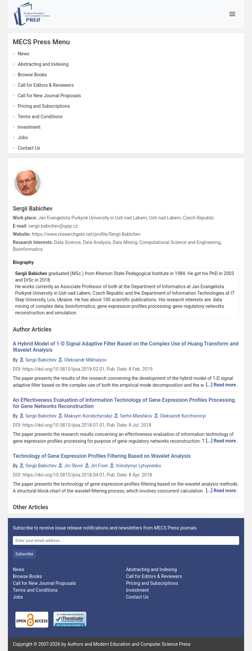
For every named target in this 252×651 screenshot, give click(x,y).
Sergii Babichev (40, 360)
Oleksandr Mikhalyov (85, 360)
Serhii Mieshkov (136, 415)
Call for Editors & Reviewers (46, 85)
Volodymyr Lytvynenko (138, 465)
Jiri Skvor (73, 465)
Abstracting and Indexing (43, 64)
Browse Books (32, 74)
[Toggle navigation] (232, 14)
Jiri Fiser (99, 465)
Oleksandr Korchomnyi (183, 415)
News (23, 53)
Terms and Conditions (40, 116)
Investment (29, 127)
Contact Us (29, 148)
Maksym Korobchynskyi (88, 415)
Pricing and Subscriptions (44, 106)
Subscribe (24, 554)
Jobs (23, 137)
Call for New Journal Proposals (49, 95)
